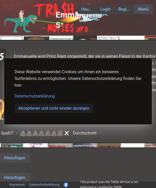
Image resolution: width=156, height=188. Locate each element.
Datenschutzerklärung (34, 96)
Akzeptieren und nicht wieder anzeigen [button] (54, 108)
